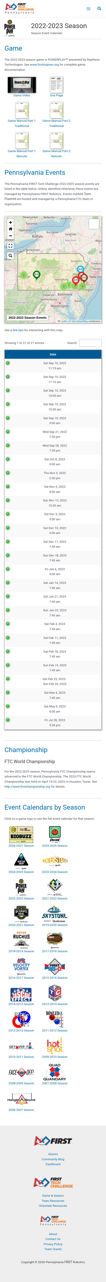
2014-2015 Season (21, 1004)
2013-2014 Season (55, 1004)
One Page (56, 95)
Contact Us (52, 1239)
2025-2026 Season (55, 845)
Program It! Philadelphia (70, 475)
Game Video (21, 95)
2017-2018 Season (55, 951)
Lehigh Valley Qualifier (70, 654)
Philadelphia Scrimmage (70, 571)
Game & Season (53, 1195)
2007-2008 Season (55, 1083)
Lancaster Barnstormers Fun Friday (70, 722)
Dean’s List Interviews (70, 681)
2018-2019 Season (21, 951)
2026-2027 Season (21, 845)
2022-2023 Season (21, 898)
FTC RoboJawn (70, 709)
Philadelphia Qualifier (70, 626)
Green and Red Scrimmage (70, 516)
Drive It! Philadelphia (70, 530)
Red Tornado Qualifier (70, 640)
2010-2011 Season (21, 1056)
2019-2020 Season (55, 925)
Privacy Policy (53, 1244)
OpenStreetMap (80, 321)
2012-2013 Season (21, 1030)
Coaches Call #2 (70, 448)
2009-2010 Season (55, 1056)
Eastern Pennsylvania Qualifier (70, 544)
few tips (18, 330)
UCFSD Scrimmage (70, 503)
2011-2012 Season (55, 1030)
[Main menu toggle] (88, 8)
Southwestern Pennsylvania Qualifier (70, 585)
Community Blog (53, 1159)
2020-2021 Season (21, 925)
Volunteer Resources (53, 1205)
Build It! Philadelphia (70, 461)
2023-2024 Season (55, 872)
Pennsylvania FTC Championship (70, 695)
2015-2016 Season (55, 977)
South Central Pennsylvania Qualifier (70, 599)
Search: (72, 343)
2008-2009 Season (21, 1083)
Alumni (53, 1154)
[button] (100, 9)
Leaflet (63, 321)
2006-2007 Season (21, 1110)
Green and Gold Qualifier (70, 667)
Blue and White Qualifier (70, 613)
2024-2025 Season (21, 872)
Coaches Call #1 (70, 434)
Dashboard (53, 1164)
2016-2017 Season (21, 977)
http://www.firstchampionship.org (27, 786)
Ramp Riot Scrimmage (70, 489)
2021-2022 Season (55, 898)
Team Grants (53, 1249)
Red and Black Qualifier (70, 558)
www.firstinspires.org (44, 64)
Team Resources (53, 1200)
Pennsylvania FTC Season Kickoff (70, 365)
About (53, 1234)
